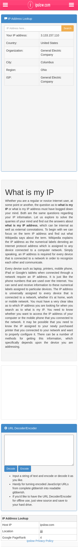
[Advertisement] (33, 392)
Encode (24, 468)
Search (67, 28)
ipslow (31, 540)
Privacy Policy (44, 540)
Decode (11, 468)
